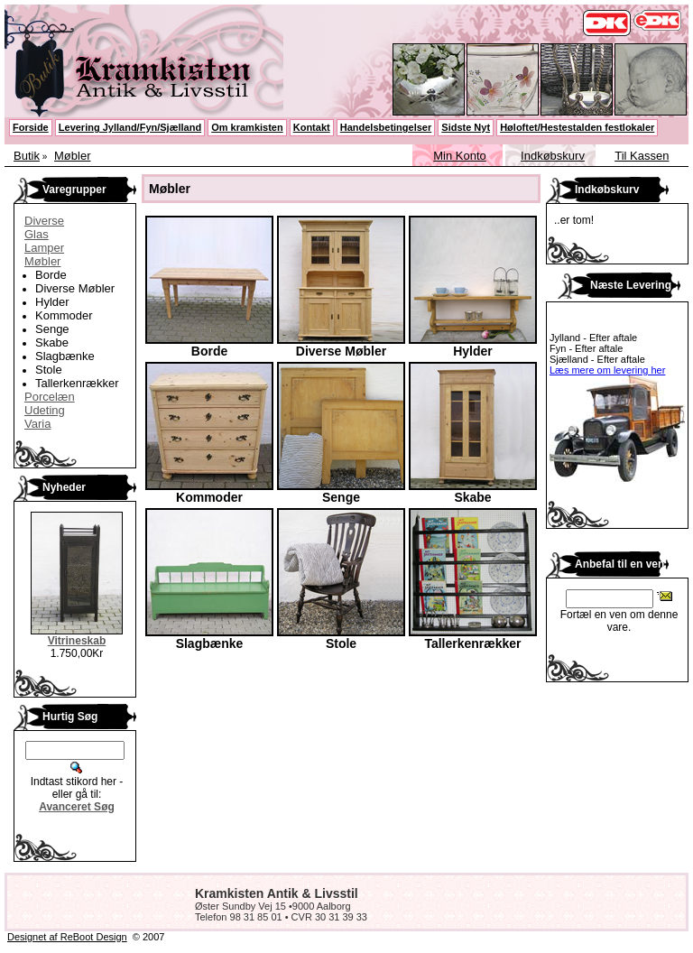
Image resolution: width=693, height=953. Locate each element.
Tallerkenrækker (76, 383)
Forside (31, 127)
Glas (36, 234)
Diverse (44, 220)
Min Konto (459, 155)
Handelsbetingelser (385, 127)
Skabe (52, 342)
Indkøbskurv (553, 155)
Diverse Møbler (75, 288)
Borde (51, 275)
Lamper (44, 247)
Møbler (72, 155)
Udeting (44, 410)
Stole (48, 369)
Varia (37, 423)
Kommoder (64, 315)
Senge (52, 329)
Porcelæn (49, 396)
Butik (27, 155)
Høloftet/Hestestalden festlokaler (577, 127)
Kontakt (311, 127)
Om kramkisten (246, 127)
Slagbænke (65, 356)
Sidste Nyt (465, 127)
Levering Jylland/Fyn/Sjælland (130, 127)
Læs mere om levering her (607, 370)
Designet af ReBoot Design (67, 936)
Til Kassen (641, 155)
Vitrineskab (77, 640)
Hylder (52, 302)
